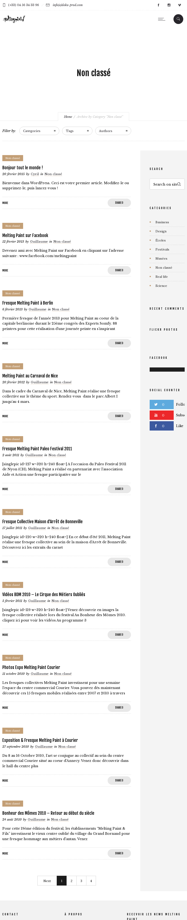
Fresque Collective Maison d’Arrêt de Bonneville (42, 521)
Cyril (35, 174)
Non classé (163, 267)
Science (161, 286)
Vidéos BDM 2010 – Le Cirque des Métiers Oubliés (43, 594)
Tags (70, 131)
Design (160, 231)
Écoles (160, 240)
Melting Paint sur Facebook (25, 235)
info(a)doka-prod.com (68, 5)
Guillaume (39, 242)
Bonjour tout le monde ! (22, 167)
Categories (31, 131)
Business (162, 222)
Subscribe (181, 415)
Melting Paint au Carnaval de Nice (30, 375)
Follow (181, 404)
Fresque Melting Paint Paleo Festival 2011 (37, 448)
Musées (161, 258)
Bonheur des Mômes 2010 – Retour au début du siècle (48, 813)
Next (47, 881)
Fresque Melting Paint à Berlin (27, 303)
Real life (161, 277)
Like (179, 426)
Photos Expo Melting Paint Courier (31, 667)
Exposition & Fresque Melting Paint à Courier (40, 740)
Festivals (162, 249)
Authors (105, 131)
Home (68, 117)
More (5, 203)
